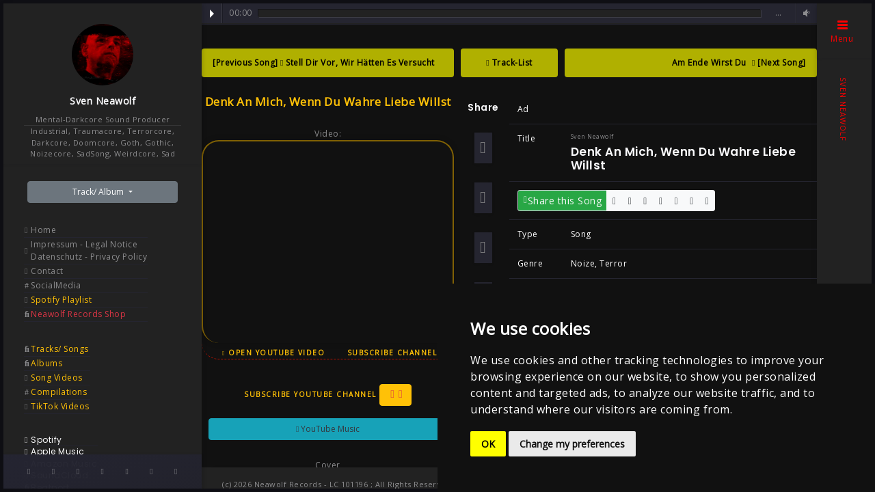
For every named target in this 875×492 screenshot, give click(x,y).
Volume (804, 13)
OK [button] (488, 443)
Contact (47, 271)
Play (212, 14)
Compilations (59, 392)
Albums (46, 363)
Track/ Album (99, 191)
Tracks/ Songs (60, 349)
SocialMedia (56, 285)
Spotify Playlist (61, 299)
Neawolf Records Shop (78, 314)
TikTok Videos (60, 406)
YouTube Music (328, 429)
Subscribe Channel (400, 352)
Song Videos (57, 377)
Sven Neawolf (102, 100)
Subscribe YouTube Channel (328, 395)
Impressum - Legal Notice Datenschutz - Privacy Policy (89, 250)
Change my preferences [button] (572, 443)
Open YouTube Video (273, 352)
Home (43, 230)
